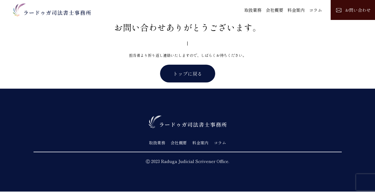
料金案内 (296, 10)
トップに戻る (187, 73)
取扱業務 (252, 10)
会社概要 (274, 10)
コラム (315, 10)
